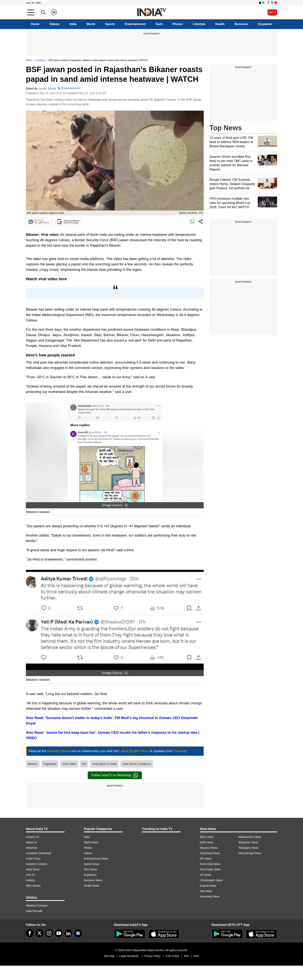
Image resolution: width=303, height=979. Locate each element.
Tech (159, 24)
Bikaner (33, 763)
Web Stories (33, 885)
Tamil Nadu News (210, 869)
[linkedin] (68, 933)
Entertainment (135, 24)
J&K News (206, 891)
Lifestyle (199, 24)
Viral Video (69, 763)
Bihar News (207, 836)
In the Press (33, 858)
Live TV (30, 874)
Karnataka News (210, 896)
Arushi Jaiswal (47, 88)
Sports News (91, 864)
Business (241, 24)
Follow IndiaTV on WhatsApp (115, 775)
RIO (186, 956)
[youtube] (59, 933)
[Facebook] (30, 933)
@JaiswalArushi (70, 88)
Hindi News (33, 869)
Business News (93, 880)
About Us (31, 842)
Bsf (84, 763)
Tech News (90, 869)
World (90, 24)
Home (35, 24)
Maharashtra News (249, 836)
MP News (205, 858)
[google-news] (78, 933)
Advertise (31, 847)
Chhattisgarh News (211, 880)
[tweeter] (39, 933)
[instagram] (49, 933)
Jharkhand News (210, 853)
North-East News (210, 864)
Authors (30, 880)
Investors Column (36, 864)
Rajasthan (50, 763)
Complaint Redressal (38, 853)
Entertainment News (96, 858)
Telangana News (248, 847)
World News (91, 842)
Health (220, 24)
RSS (196, 956)
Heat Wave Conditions (136, 763)
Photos (177, 24)
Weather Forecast (36, 905)
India (73, 24)
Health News (91, 885)
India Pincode (34, 911)
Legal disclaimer (129, 956)
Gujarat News (208, 885)
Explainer (265, 24)
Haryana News (209, 847)
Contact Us (32, 836)
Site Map (109, 956)
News (29, 60)
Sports (110, 24)
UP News (205, 874)
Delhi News (207, 842)
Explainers (90, 874)
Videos (54, 24)
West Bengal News (249, 853)
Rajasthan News (248, 842)
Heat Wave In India (104, 763)
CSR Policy (172, 956)
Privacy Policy (152, 956)
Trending (40, 60)
